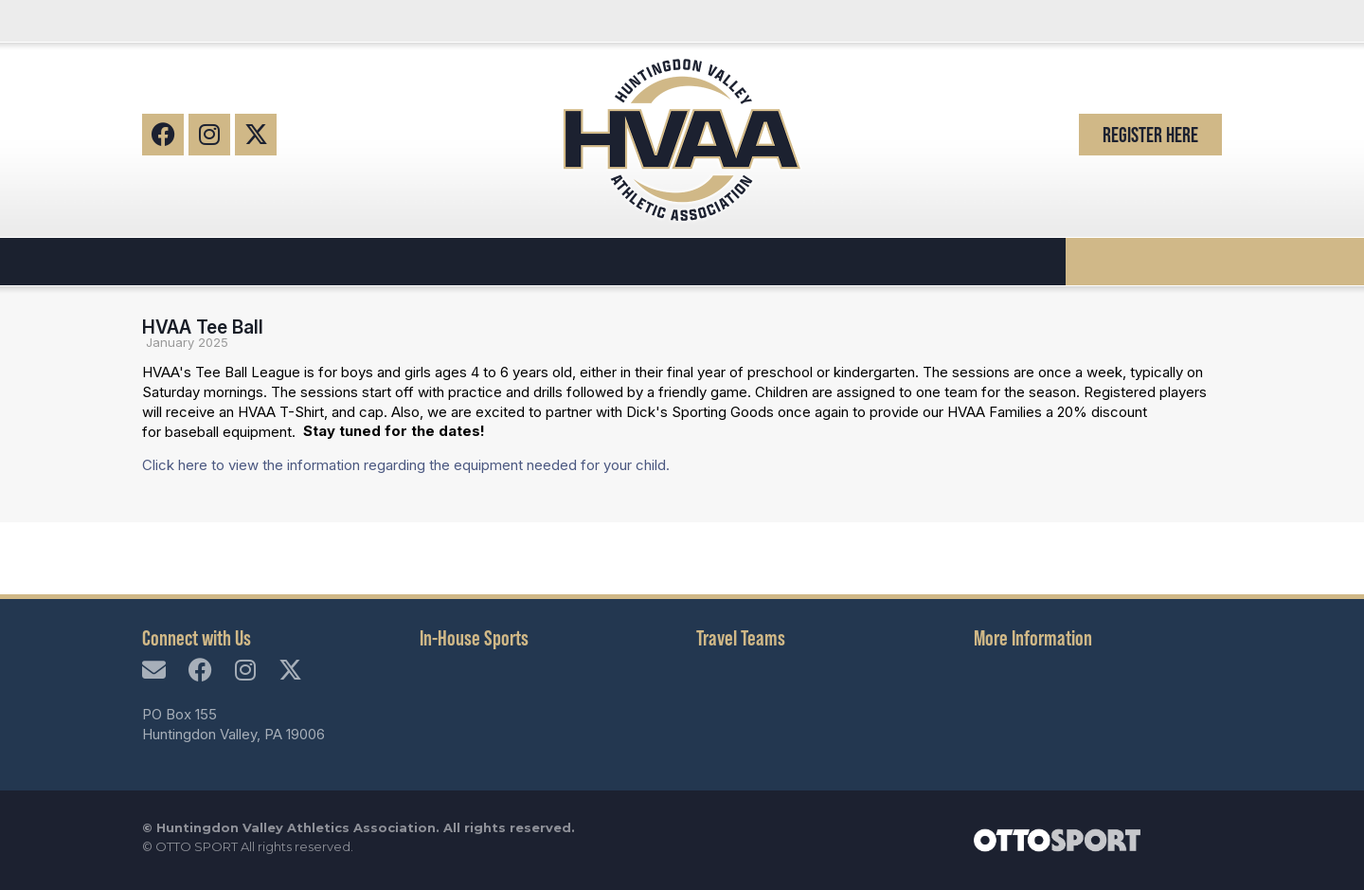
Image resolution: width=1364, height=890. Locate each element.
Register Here (1150, 134)
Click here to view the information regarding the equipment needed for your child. (406, 465)
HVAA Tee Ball (202, 327)
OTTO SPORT (196, 846)
